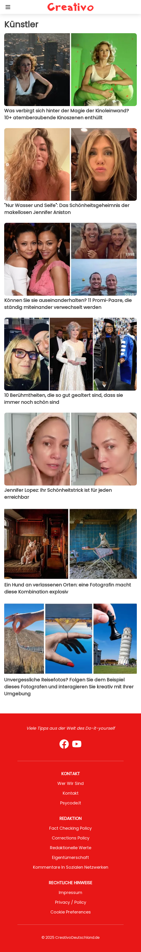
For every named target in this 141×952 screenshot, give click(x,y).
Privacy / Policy (70, 902)
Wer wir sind (70, 783)
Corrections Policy (70, 838)
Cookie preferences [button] (70, 912)
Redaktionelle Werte (70, 848)
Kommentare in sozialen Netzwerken (70, 867)
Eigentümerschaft (70, 857)
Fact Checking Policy (70, 828)
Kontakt (71, 793)
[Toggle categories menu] (8, 7)
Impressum (70, 892)
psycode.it (70, 803)
